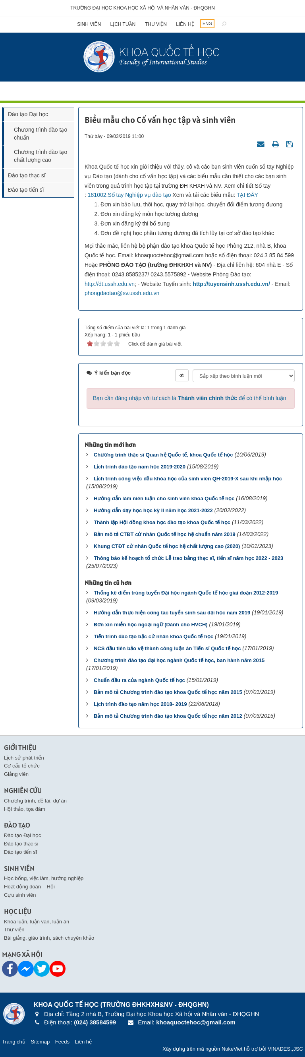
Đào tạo (17, 825)
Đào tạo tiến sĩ (26, 190)
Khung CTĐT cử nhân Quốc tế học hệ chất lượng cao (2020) (167, 546)
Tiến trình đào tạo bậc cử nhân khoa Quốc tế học (153, 636)
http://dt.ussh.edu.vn (110, 284)
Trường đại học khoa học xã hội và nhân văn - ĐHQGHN (142, 8)
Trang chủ (13, 1042)
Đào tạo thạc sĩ (27, 175)
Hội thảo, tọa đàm (24, 809)
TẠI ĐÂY (247, 195)
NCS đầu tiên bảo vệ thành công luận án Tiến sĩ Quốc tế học (167, 648)
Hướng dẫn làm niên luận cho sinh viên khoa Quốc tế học (164, 498)
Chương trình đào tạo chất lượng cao (40, 156)
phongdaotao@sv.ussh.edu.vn (122, 293)
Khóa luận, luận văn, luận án (36, 922)
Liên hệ (185, 24)
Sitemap (40, 1042)
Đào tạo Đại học (28, 114)
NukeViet (232, 1049)
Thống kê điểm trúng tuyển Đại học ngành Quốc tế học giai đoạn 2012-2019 (186, 593)
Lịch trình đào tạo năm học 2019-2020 (139, 467)
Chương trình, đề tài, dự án (35, 801)
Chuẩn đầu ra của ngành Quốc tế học (139, 680)
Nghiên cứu (23, 790)
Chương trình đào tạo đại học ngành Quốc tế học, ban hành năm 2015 (179, 660)
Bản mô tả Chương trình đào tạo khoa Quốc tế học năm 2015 (168, 692)
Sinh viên (89, 24)
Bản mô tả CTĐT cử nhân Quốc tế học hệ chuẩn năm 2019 (165, 534)
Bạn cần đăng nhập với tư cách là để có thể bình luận (189, 398)
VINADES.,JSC (285, 1049)
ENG (207, 23)
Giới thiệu (20, 747)
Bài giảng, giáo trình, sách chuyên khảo (49, 938)
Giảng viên (16, 774)
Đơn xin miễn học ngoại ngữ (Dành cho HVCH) (151, 625)
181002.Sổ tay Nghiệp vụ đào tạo (129, 195)
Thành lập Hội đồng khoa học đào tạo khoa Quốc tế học (162, 522)
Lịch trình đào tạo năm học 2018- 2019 (140, 704)
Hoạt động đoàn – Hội (29, 887)
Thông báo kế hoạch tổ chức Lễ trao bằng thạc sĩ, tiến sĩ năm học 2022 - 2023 (188, 558)
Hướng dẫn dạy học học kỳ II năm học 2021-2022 (153, 510)
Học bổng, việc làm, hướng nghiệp (43, 878)
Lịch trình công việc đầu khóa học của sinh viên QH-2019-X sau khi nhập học (188, 479)
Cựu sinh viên (20, 895)
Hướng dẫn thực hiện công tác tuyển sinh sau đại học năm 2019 (172, 613)
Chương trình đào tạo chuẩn (40, 133)
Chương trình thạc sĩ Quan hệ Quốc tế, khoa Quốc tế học (163, 455)
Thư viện (156, 24)
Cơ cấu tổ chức (22, 766)
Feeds (62, 1042)
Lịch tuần (123, 24)
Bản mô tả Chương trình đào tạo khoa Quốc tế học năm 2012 (168, 716)
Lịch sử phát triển (24, 758)
